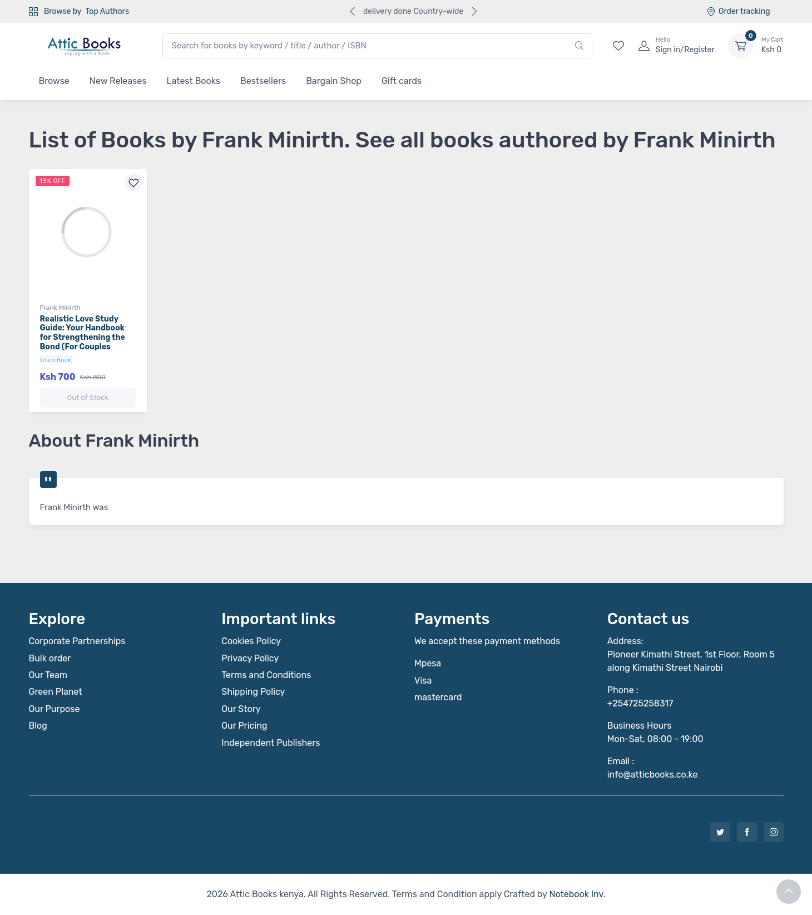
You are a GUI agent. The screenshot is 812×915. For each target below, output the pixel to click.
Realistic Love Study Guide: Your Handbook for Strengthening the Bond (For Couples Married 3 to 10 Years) (82, 337)
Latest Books (193, 81)
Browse (54, 81)
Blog (38, 725)
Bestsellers (263, 81)
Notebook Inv (576, 894)
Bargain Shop (334, 81)
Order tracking (738, 11)
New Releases (118, 81)
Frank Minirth (60, 307)
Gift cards (402, 81)
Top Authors (107, 11)
